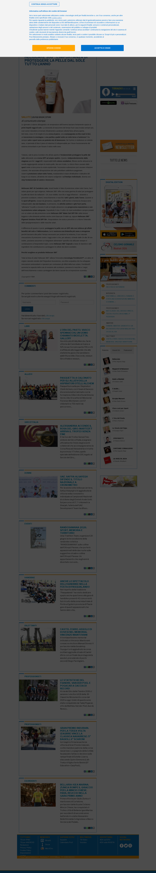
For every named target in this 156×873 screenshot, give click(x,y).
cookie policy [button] (57, 18)
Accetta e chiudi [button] (102, 48)
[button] (44, 4)
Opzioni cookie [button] (54, 48)
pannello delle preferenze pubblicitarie (43, 39)
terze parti (63, 20)
